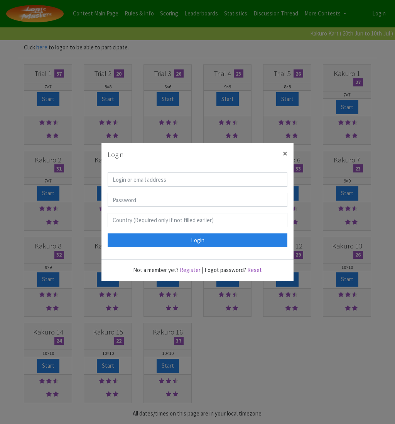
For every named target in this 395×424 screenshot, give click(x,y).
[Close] (285, 153)
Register (190, 270)
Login (197, 240)
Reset (254, 270)
